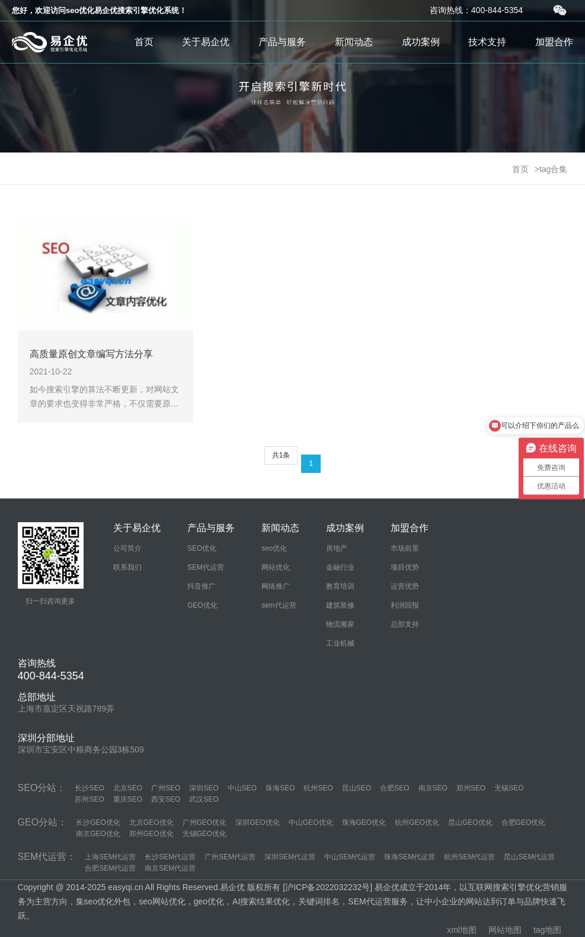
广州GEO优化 (205, 822)
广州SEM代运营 (229, 857)
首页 (144, 42)
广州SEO (165, 788)
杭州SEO (318, 788)
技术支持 (487, 42)
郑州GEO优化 (151, 834)
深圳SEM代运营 (289, 857)
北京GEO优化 (151, 822)
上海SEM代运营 (110, 857)
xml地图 (462, 930)
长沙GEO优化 (98, 822)
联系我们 (127, 567)
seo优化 (274, 548)
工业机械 (340, 643)
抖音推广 (201, 586)
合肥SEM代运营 (110, 868)
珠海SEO (280, 788)
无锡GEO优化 (205, 834)
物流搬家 (340, 624)
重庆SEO (127, 799)
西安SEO (165, 799)
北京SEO (127, 788)
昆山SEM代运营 (529, 857)
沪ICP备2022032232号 (327, 887)
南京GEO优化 (98, 834)
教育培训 (340, 586)
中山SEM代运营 (349, 857)
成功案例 (421, 42)
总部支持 (405, 624)
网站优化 (275, 567)
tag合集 (553, 169)
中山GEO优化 (311, 822)
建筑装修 (340, 605)
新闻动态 (354, 42)
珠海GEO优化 (364, 822)
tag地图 (547, 930)
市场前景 (405, 548)
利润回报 (405, 605)
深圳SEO (203, 788)
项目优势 (405, 567)
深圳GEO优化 (257, 822)
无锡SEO (508, 788)
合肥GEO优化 (523, 822)
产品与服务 (282, 42)
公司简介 (127, 548)
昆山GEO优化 (470, 822)
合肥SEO (394, 788)
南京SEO (432, 788)
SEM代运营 (205, 567)
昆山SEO (356, 788)
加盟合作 (554, 42)
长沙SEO (89, 788)
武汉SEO (203, 799)
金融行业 (340, 567)
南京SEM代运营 (170, 868)
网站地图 (505, 930)
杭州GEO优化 (417, 822)
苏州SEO (89, 799)
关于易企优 (205, 42)
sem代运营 (278, 605)
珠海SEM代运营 (409, 857)
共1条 (281, 455)
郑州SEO (470, 788)
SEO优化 (201, 548)
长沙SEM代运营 (170, 857)
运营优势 (405, 586)
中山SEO (242, 788)
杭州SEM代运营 (469, 857)
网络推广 (275, 586)
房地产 (336, 548)
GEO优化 (202, 605)
